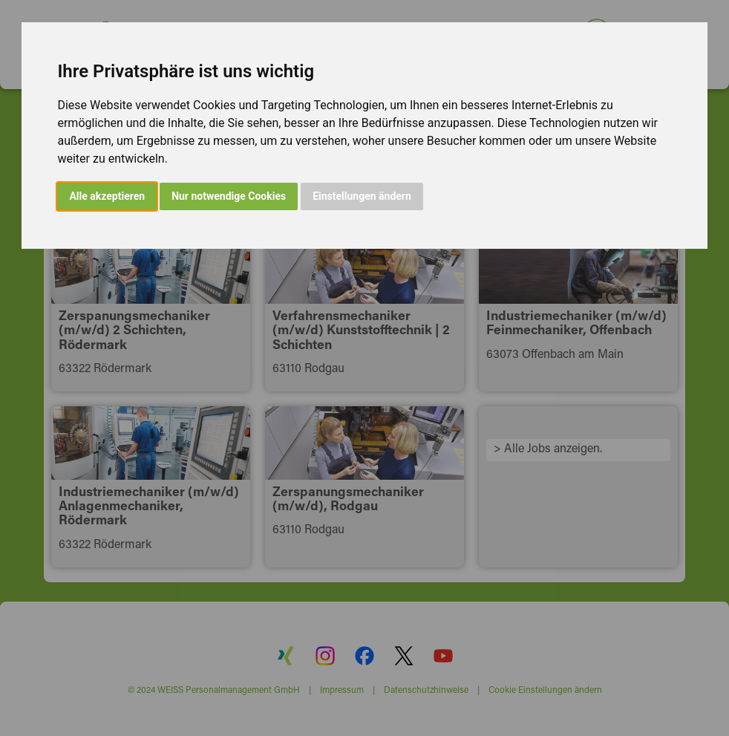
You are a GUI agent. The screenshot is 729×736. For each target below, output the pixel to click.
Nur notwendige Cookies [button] (228, 196)
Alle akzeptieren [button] (107, 196)
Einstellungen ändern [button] (362, 196)
